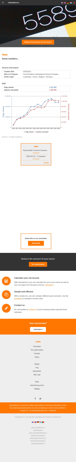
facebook (52, 410)
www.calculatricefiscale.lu (38, 433)
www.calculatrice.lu (38, 427)
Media (37, 364)
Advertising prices (37, 385)
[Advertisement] (19, 26)
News (37, 357)
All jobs (46, 163)
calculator (18, 299)
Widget (37, 389)
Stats (37, 382)
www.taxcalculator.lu (38, 435)
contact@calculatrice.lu (38, 410)
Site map (37, 375)
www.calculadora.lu (38, 443)
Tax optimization (38, 264)
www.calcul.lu (38, 430)
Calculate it (49, 285)
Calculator (37, 346)
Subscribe (36, 243)
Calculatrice (13, 2)
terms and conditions (57, 408)
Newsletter (37, 371)
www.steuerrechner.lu (38, 441)
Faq (37, 368)
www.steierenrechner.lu (38, 438)
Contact (37, 353)
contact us (33, 309)
